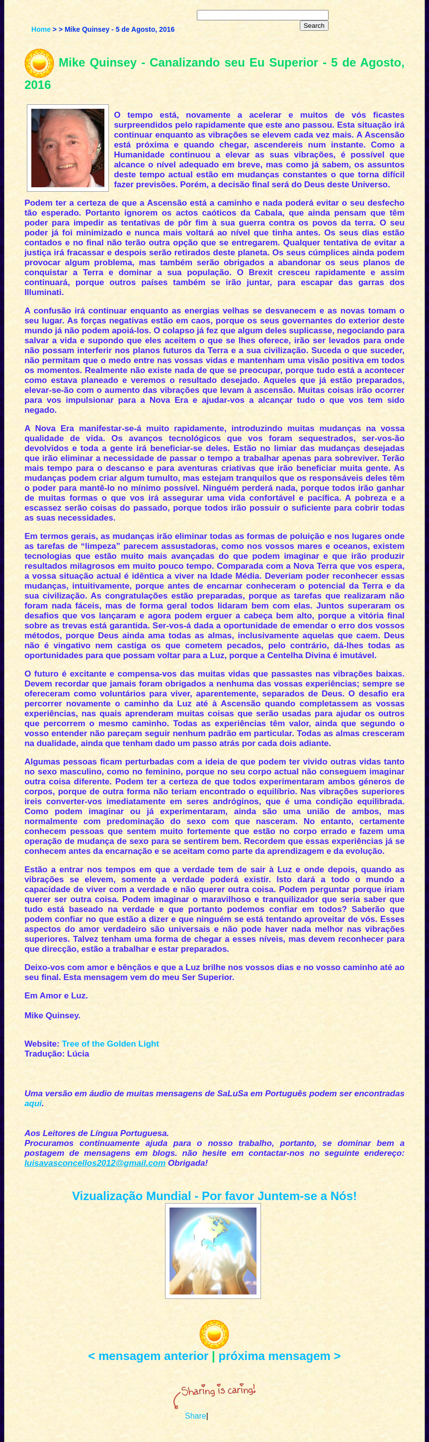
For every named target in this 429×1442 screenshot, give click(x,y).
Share (195, 1416)
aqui (33, 1103)
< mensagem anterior (148, 1356)
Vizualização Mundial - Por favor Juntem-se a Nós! (214, 1196)
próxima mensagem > (280, 1356)
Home (41, 29)
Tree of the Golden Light (110, 1044)
